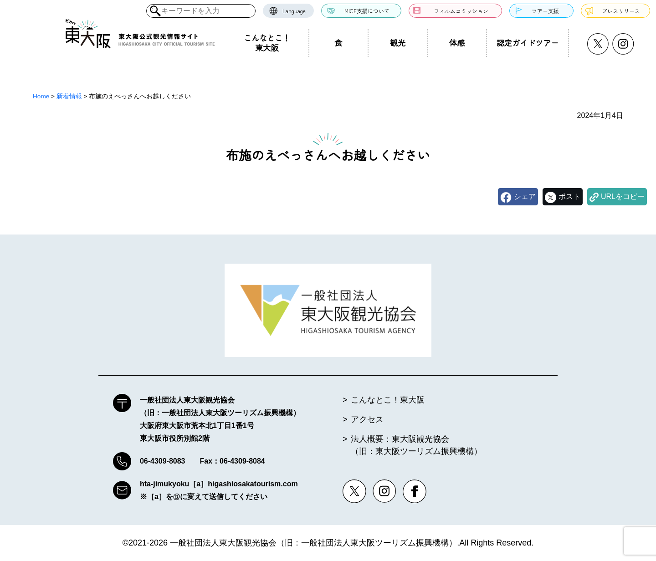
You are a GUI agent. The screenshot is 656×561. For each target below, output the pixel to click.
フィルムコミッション (461, 11)
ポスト (569, 196)
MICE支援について (367, 11)
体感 (457, 42)
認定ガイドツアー (528, 42)
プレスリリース (621, 11)
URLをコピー (623, 196)
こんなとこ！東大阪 (267, 42)
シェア (525, 196)
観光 (397, 42)
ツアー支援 (545, 11)
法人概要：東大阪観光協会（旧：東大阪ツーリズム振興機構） (416, 445)
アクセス (367, 419)
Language (294, 11)
